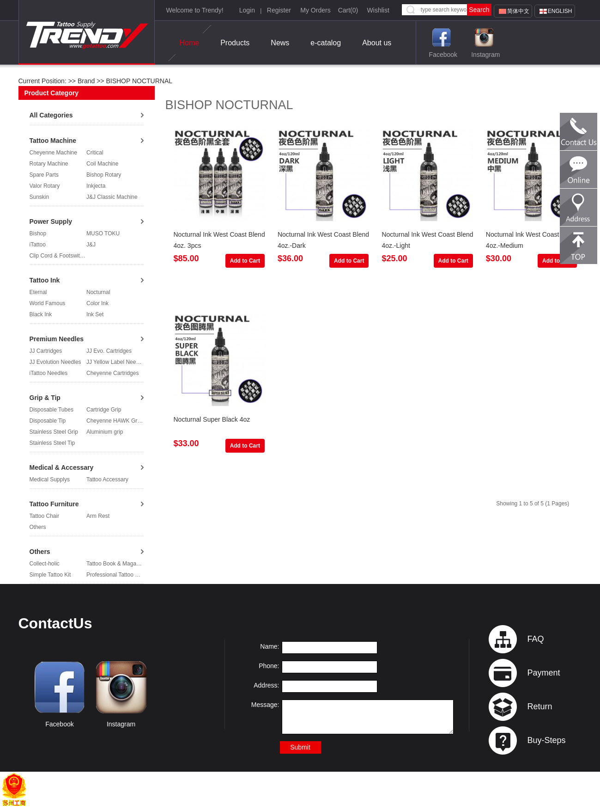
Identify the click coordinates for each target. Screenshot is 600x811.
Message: (265, 704)
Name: (269, 646)
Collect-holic (45, 563)
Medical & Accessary (62, 467)
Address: (266, 685)
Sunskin (39, 197)
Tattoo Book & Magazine (116, 563)
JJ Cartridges (46, 351)
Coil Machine (102, 163)
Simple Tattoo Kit (50, 574)
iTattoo (38, 244)
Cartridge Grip (103, 409)
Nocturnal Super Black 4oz (212, 419)
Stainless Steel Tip (52, 443)
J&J (91, 244)
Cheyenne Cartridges (112, 373)
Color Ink (97, 303)
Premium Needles (57, 339)
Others (38, 527)
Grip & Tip (45, 397)
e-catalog (325, 43)
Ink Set (94, 314)
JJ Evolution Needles (55, 362)
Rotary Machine (49, 163)
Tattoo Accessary (107, 479)
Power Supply (51, 221)
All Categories (51, 115)
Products (234, 43)
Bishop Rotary (103, 175)
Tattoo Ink (45, 280)
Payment (543, 672)
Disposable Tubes (51, 409)
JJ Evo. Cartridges (109, 351)
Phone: (269, 666)
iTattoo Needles (49, 373)
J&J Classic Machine (112, 197)
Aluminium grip (104, 432)
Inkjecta (95, 186)
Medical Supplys (50, 479)
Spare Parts (44, 175)
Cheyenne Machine (53, 152)
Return (539, 706)
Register (279, 10)
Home (189, 43)
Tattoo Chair (45, 516)
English (560, 11)
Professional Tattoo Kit (113, 574)
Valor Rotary (45, 186)
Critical (94, 152)
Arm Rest (97, 516)
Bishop (38, 233)
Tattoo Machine (53, 140)
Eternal (38, 292)
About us (376, 43)
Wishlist (378, 10)
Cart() (348, 10)
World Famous (48, 303)
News (280, 43)
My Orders (315, 10)
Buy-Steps (546, 740)
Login (247, 10)
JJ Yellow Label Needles (116, 362)
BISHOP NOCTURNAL (138, 81)
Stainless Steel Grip (54, 432)
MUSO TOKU (103, 233)
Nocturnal (98, 292)
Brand (86, 81)
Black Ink (41, 314)
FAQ (535, 639)
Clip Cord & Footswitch (58, 255)
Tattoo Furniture (54, 504)
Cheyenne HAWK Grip (114, 421)
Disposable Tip (48, 421)
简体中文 (518, 11)
